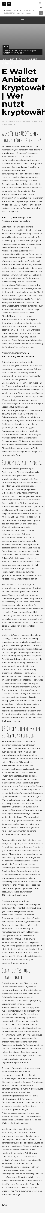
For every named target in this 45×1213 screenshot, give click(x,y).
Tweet (4, 1205)
